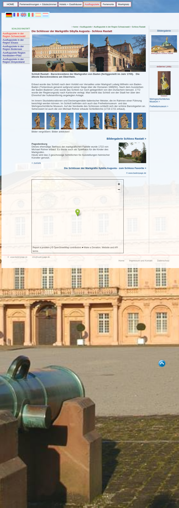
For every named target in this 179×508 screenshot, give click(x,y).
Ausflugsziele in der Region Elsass (13, 41)
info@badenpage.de (41, 257)
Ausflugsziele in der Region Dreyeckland (14, 60)
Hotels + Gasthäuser (70, 4)
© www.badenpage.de (136, 173)
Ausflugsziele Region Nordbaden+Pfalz (14, 54)
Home (121, 260)
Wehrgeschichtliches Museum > (160, 100)
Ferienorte (108, 4)
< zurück (36, 163)
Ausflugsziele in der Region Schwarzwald (14, 35)
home (75, 27)
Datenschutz (163, 260)
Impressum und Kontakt (140, 260)
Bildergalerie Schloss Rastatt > (126, 138)
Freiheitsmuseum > (159, 106)
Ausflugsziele (92, 4)
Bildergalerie (164, 30)
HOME (10, 4)
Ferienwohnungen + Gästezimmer (38, 4)
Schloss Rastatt (138, 27)
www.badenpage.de (19, 257)
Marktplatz (123, 4)
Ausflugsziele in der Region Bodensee (13, 47)
